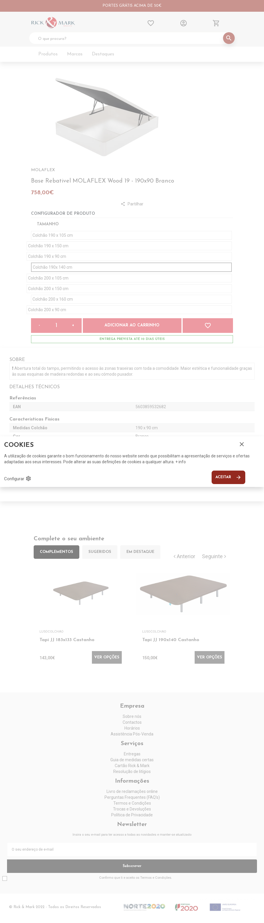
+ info (180, 461)
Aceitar (228, 477)
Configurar (17, 478)
